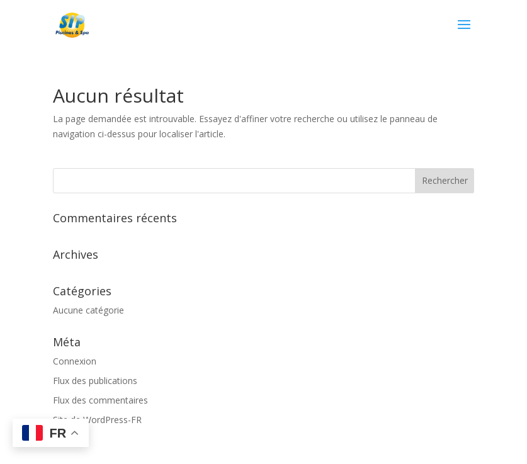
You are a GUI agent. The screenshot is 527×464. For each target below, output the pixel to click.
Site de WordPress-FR (97, 420)
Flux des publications (95, 381)
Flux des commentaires (100, 400)
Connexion (74, 361)
